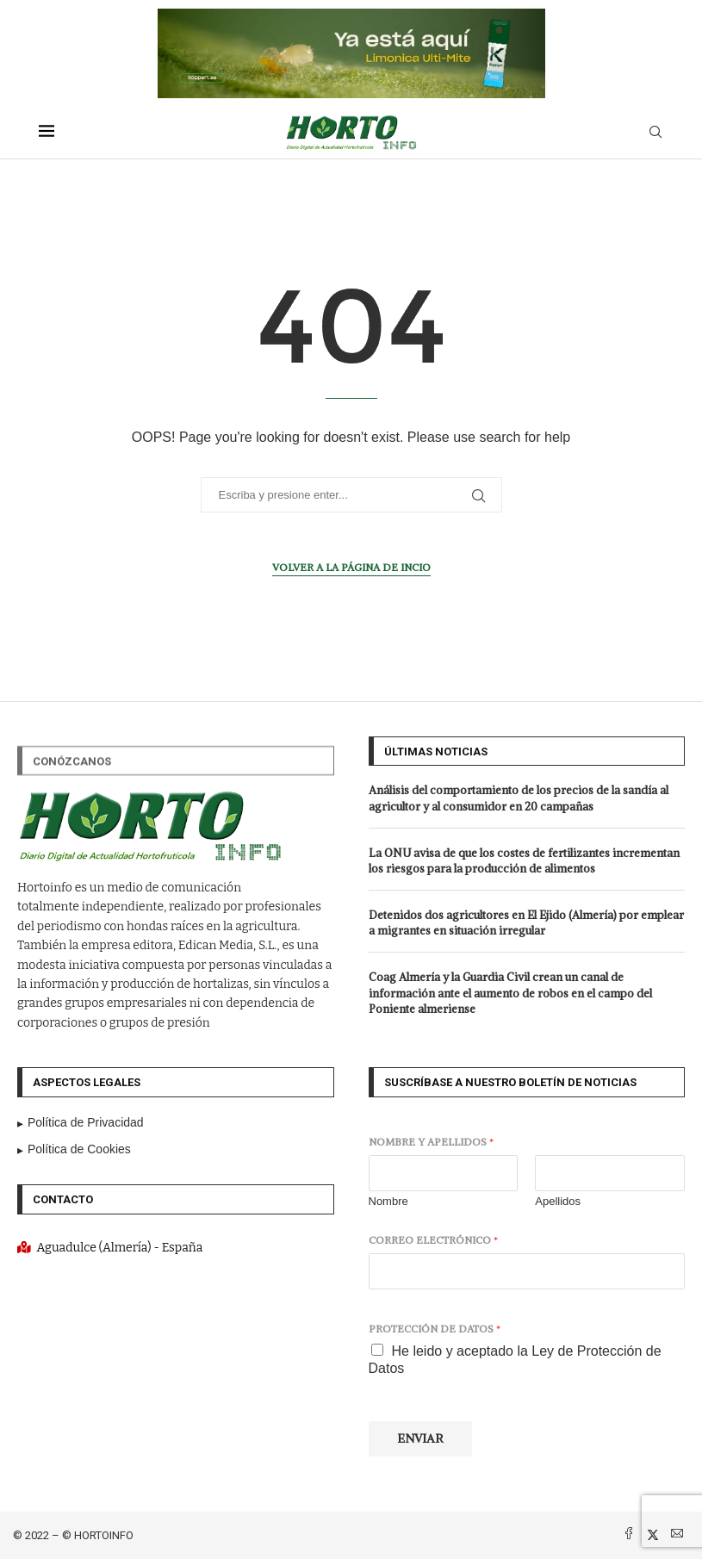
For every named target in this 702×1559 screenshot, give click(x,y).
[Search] (655, 133)
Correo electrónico (433, 1239)
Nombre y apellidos (431, 1141)
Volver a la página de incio (351, 567)
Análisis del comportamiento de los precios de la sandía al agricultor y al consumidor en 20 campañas (518, 798)
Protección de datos (434, 1328)
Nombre (388, 1201)
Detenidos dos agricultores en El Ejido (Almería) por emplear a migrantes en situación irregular (526, 923)
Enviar (420, 1438)
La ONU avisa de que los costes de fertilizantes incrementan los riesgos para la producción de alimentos (524, 861)
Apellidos (558, 1201)
